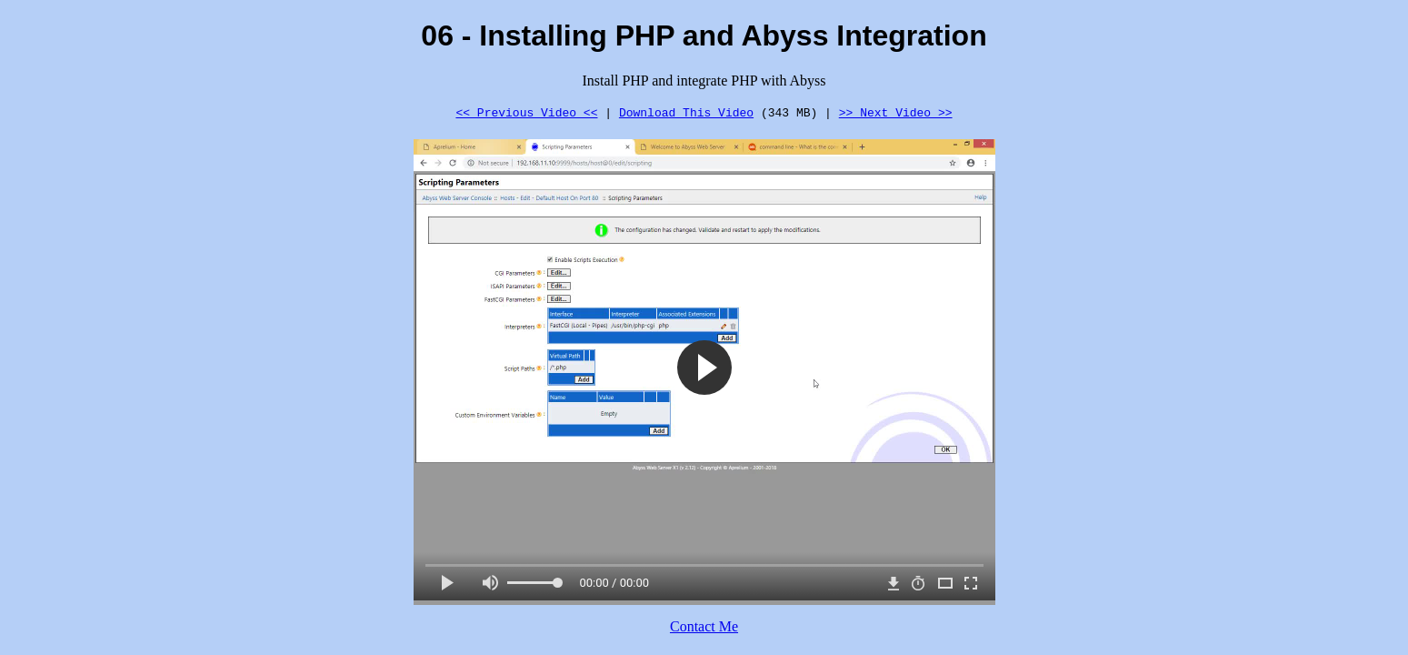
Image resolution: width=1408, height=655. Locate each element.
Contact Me (704, 626)
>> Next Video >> (896, 112)
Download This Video (686, 112)
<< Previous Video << (526, 112)
